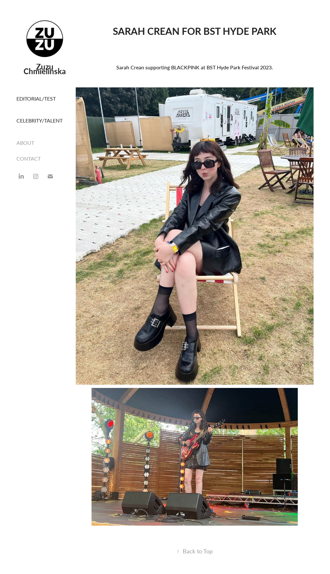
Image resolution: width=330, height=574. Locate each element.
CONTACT (28, 158)
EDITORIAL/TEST (36, 98)
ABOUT (25, 142)
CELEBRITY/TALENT (39, 120)
